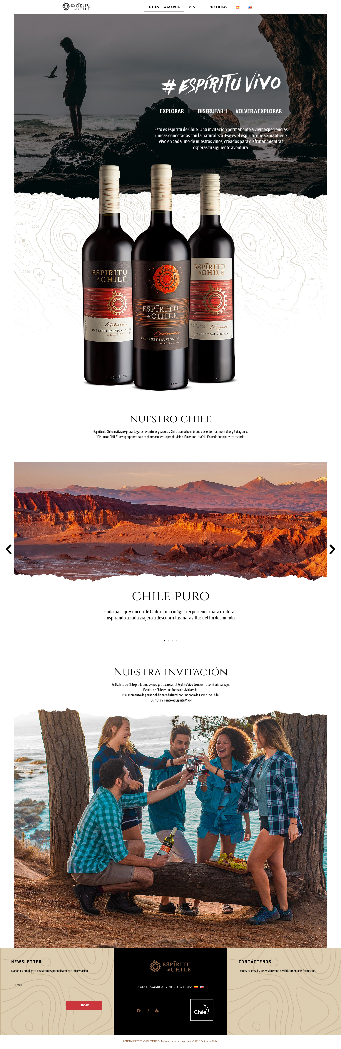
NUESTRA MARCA (164, 7)
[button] (8, 549)
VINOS (195, 7)
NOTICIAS (218, 7)
